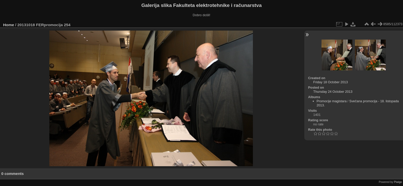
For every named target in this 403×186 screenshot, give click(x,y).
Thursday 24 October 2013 (332, 92)
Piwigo (398, 181)
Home (8, 25)
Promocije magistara (332, 101)
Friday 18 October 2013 (330, 82)
